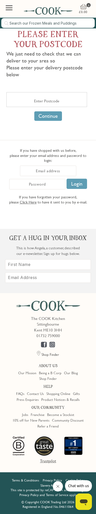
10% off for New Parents (31, 420)
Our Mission (27, 372)
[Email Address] (48, 277)
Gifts (76, 393)
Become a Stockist (60, 414)
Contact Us (35, 393)
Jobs (25, 414)
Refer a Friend (48, 426)
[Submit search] (6, 23)
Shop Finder (48, 378)
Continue (48, 116)
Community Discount (68, 420)
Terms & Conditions (25, 480)
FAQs (20, 393)
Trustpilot (48, 460)
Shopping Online (58, 393)
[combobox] (48, 23)
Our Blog (71, 372)
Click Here (28, 202)
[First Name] (48, 264)
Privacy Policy (52, 480)
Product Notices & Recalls (60, 399)
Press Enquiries (28, 399)
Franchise (38, 414)
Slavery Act (48, 485)
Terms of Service (57, 495)
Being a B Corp (50, 372)
